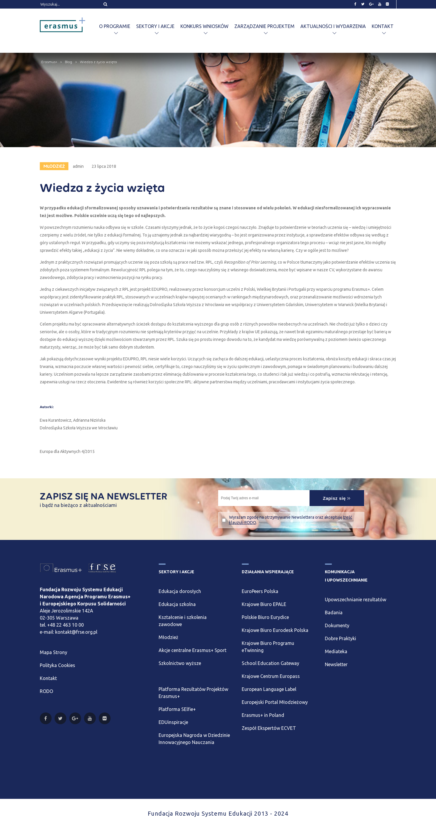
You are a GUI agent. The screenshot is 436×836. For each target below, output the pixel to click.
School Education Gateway (270, 663)
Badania (334, 612)
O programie (114, 26)
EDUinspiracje (173, 722)
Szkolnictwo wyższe (180, 663)
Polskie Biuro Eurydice (265, 617)
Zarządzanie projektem (264, 26)
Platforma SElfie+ (177, 709)
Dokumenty (337, 625)
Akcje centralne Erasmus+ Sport (192, 650)
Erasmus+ (49, 62)
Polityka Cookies (57, 665)
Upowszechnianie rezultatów (355, 599)
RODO (46, 691)
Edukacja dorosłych (180, 591)
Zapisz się (337, 498)
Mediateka (336, 651)
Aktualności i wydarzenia (333, 26)
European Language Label (269, 689)
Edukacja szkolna (177, 604)
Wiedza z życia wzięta (98, 62)
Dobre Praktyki (340, 638)
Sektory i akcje (155, 26)
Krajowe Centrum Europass (271, 676)
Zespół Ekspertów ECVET (269, 728)
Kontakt (383, 26)
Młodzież (168, 637)
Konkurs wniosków (204, 26)
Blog (68, 62)
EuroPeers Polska (260, 591)
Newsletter (336, 664)
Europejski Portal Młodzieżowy (275, 702)
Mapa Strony (53, 652)
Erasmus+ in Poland (263, 715)
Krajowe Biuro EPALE (264, 604)
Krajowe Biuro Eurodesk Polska (275, 630)
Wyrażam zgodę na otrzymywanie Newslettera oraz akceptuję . (290, 520)
